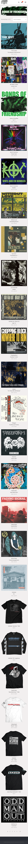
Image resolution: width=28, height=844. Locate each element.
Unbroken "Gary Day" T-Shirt (14, 626)
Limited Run (21, 842)
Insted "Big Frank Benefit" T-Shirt (14, 791)
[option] (14, 11)
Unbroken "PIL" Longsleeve (14, 658)
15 (20, 831)
